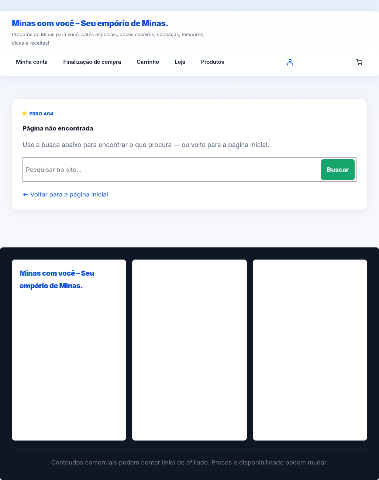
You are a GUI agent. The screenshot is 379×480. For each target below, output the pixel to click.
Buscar (338, 169)
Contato (156, 326)
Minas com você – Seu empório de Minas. (90, 23)
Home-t (156, 368)
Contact (156, 312)
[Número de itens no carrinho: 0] (359, 62)
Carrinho (157, 298)
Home (154, 354)
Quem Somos (163, 424)
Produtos (158, 410)
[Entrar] (289, 62)
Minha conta (162, 396)
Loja (152, 382)
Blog (152, 284)
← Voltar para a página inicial (65, 194)
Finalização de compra (175, 340)
